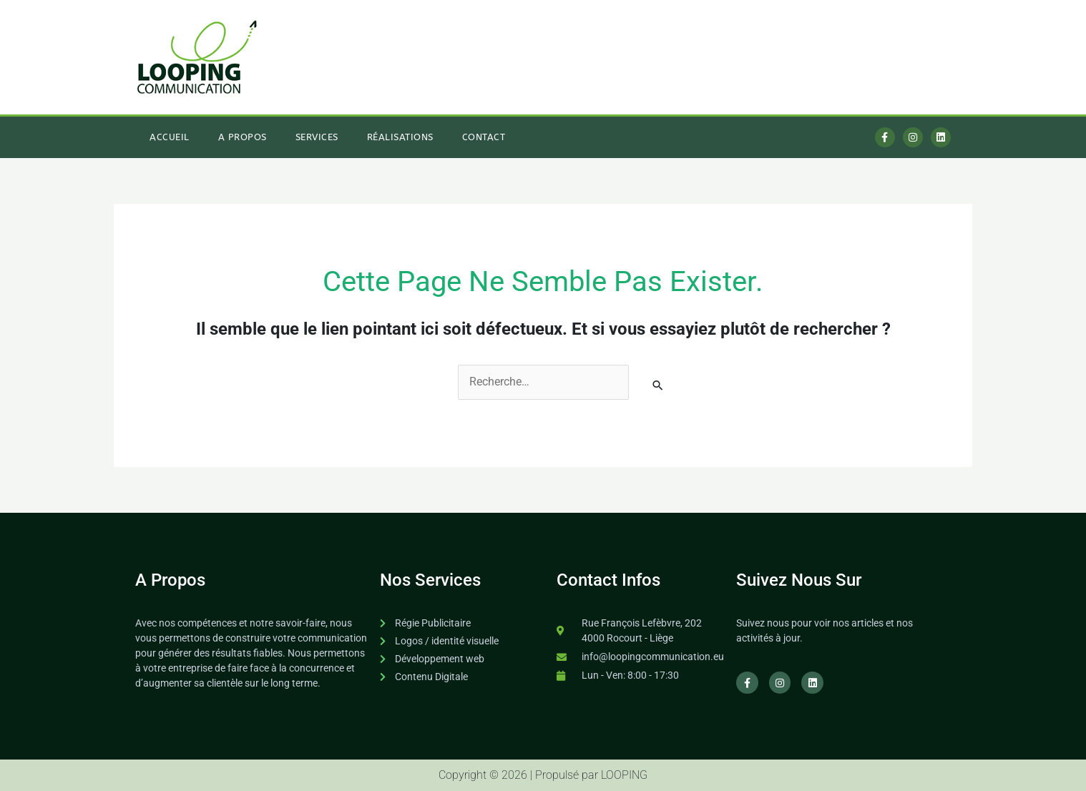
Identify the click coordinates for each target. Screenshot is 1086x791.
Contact (484, 136)
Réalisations (400, 136)
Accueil (170, 136)
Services (316, 136)
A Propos (242, 136)
